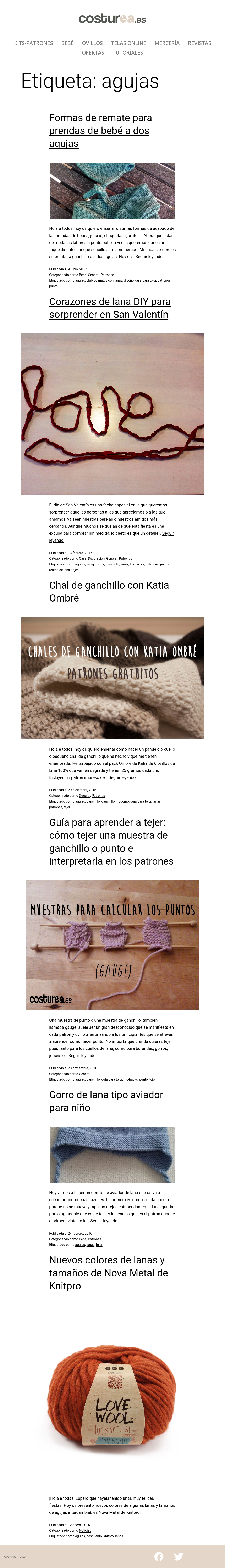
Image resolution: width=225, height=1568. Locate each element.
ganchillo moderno (115, 801)
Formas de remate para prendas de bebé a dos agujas (100, 131)
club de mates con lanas (104, 280)
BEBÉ (67, 42)
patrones (164, 280)
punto (53, 286)
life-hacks (137, 564)
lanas (124, 564)
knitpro (108, 1536)
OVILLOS (92, 42)
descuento (94, 1536)
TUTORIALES (127, 52)
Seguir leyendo (149, 256)
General (93, 275)
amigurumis (95, 564)
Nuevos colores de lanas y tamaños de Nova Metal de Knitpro (108, 1273)
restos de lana (59, 570)
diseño (129, 280)
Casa (83, 558)
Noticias (85, 1531)
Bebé (83, 275)
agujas (80, 280)
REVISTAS (199, 42)
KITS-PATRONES (33, 42)
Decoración (96, 558)
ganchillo (112, 564)
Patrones (107, 275)
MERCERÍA (167, 42)
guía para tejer (145, 280)
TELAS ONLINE (128, 42)
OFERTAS (93, 52)
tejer (74, 570)
